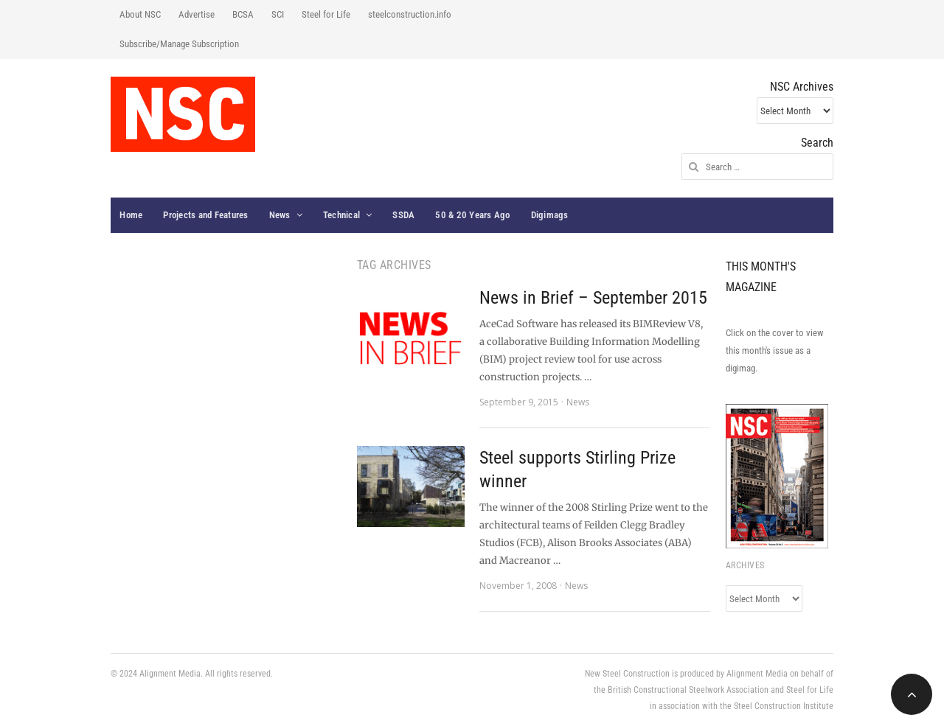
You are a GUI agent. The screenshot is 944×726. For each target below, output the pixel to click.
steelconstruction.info (409, 14)
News (280, 214)
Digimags (550, 214)
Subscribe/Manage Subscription (179, 43)
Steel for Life (326, 14)
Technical (341, 214)
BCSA (243, 14)
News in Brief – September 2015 (593, 297)
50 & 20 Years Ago (472, 214)
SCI (277, 14)
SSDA (403, 214)
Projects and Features (205, 214)
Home (130, 214)
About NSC (140, 14)
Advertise (196, 14)
